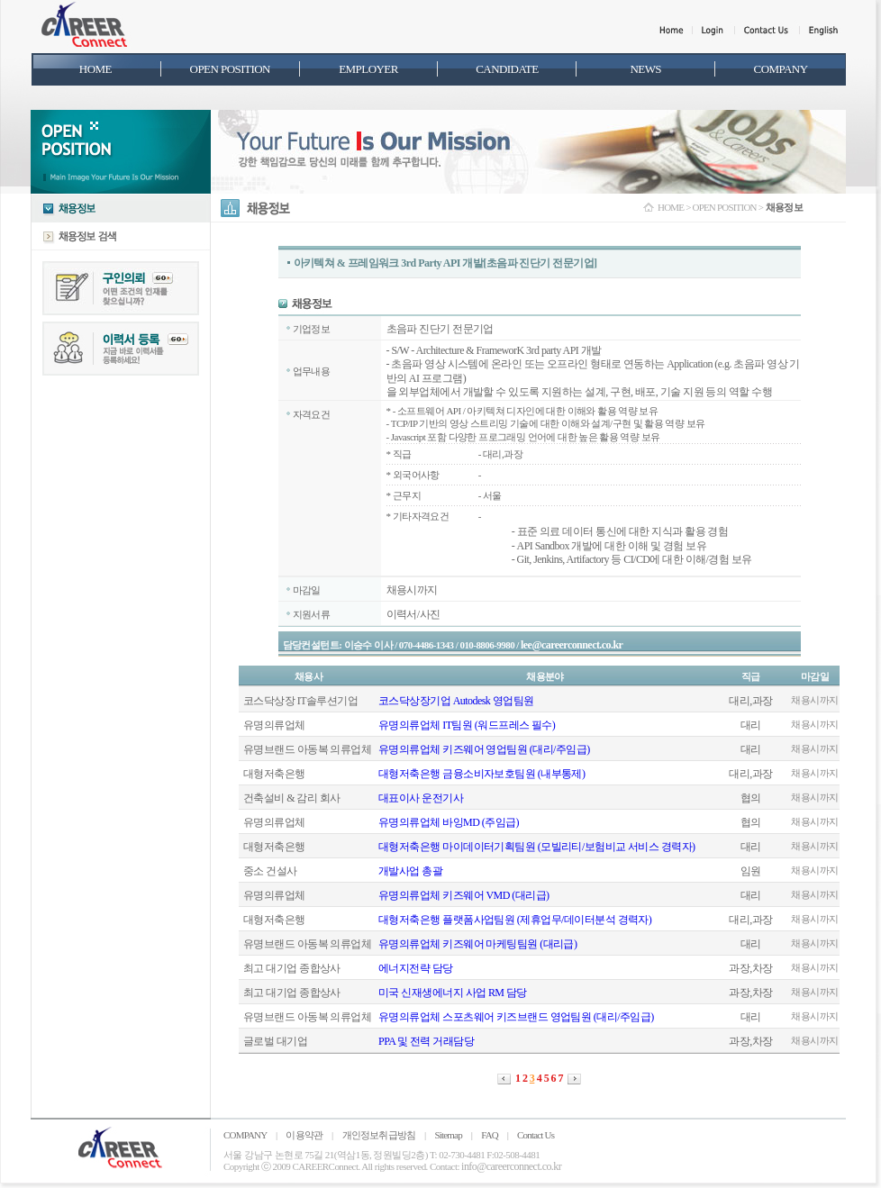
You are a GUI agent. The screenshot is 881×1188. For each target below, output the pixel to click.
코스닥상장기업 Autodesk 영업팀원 (455, 700)
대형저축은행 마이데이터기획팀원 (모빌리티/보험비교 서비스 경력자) (536, 846)
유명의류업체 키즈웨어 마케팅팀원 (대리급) (477, 944)
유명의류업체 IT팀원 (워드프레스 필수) (466, 725)
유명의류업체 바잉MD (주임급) (448, 822)
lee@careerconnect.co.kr (571, 645)
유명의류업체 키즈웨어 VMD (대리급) (463, 895)
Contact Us (535, 1134)
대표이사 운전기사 (420, 798)
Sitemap (447, 1134)
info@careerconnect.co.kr (511, 1166)
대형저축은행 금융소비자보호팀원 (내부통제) (481, 773)
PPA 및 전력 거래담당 (426, 1041)
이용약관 (304, 1134)
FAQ (489, 1134)
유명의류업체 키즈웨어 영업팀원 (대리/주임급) (484, 749)
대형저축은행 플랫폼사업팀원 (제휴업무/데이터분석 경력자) (514, 919)
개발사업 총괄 (410, 871)
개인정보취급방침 (379, 1134)
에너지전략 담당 (415, 968)
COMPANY (245, 1134)
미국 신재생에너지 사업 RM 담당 (452, 992)
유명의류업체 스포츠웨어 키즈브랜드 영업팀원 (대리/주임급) (516, 1017)
